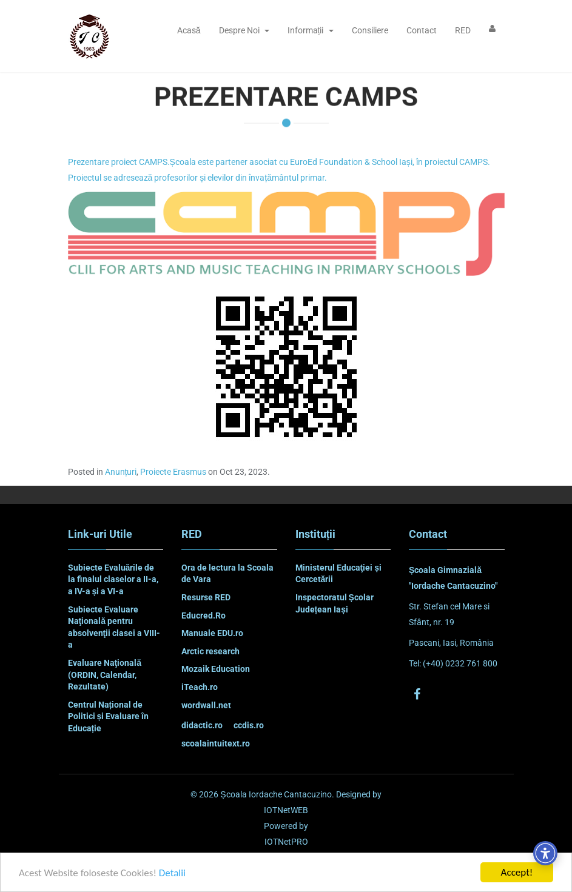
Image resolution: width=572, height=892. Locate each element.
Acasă (189, 30)
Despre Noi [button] (244, 30)
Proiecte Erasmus (173, 472)
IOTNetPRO (286, 842)
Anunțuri (121, 472)
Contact (421, 30)
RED (463, 30)
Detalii (172, 873)
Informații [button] (311, 30)
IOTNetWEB (286, 810)
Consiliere (370, 30)
